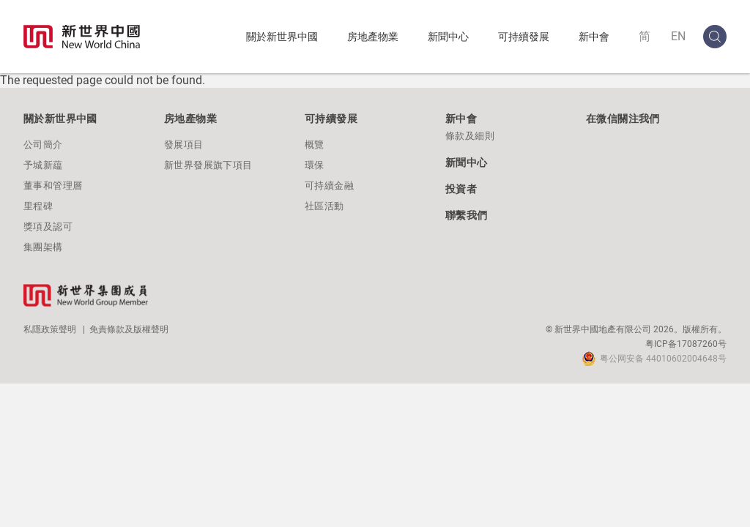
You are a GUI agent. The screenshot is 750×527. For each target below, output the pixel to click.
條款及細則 (469, 135)
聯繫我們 (466, 215)
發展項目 (184, 144)
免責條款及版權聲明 (128, 329)
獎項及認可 (48, 226)
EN (678, 36)
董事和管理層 (52, 185)
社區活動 (324, 206)
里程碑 (38, 206)
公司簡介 (43, 144)
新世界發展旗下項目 (208, 165)
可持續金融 (329, 185)
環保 (314, 165)
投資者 (461, 189)
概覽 (314, 144)
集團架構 (43, 247)
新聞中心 (448, 36)
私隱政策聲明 (49, 329)
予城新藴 (43, 165)
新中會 (594, 36)
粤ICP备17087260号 (686, 344)
